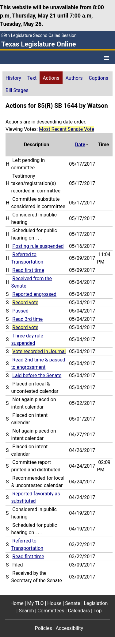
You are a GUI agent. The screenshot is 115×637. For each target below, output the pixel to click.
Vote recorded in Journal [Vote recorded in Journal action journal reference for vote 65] (39, 351)
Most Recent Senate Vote (66, 129)
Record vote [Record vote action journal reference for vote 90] (25, 302)
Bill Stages (17, 90)
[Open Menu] (106, 58)
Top (98, 611)
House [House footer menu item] (54, 603)
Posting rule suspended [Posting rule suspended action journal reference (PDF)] (37, 246)
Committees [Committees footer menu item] (50, 611)
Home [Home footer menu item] (17, 603)
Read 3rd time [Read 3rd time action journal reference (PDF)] (27, 319)
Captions (98, 78)
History (13, 78)
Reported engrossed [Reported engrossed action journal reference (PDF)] (34, 294)
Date (82, 144)
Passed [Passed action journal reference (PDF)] (20, 311)
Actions (51, 78)
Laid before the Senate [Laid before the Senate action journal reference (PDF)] (36, 375)
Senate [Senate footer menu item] (72, 603)
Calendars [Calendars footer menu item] (79, 611)
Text (31, 78)
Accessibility (69, 628)
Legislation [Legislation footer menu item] (96, 603)
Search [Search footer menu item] (26, 611)
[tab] (13, 77)
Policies (43, 628)
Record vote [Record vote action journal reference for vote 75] (25, 327)
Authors (74, 78)
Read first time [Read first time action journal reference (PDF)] (28, 270)
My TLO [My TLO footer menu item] (35, 603)
